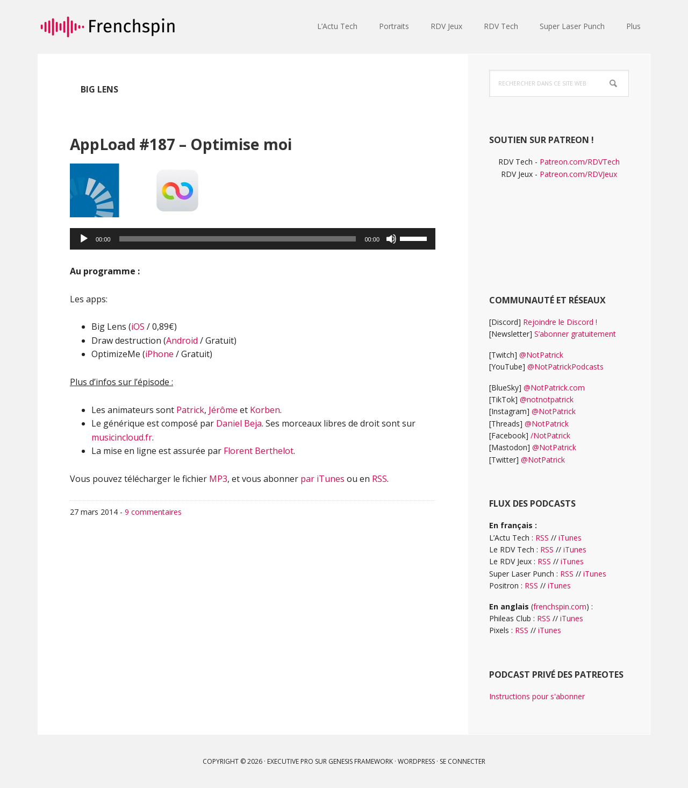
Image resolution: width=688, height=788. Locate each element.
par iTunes (322, 479)
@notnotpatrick (547, 399)
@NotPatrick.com (554, 387)
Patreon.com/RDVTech (580, 162)
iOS (138, 326)
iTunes (570, 538)
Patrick (190, 410)
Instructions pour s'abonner (537, 696)
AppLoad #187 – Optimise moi (235, 141)
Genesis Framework (360, 761)
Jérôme (223, 410)
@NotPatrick (541, 355)
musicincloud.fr (121, 437)
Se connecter (462, 761)
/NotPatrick (550, 435)
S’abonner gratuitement (575, 334)
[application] (252, 239)
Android (182, 340)
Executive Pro (290, 761)
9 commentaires (153, 512)
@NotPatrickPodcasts (565, 366)
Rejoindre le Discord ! (560, 322)
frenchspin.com (559, 606)
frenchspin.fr (107, 27)
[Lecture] (83, 238)
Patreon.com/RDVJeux (578, 174)
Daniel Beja (239, 423)
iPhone (159, 354)
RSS (379, 479)
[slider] (237, 239)
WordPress (416, 761)
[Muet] (391, 238)
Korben (265, 410)
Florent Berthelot (258, 451)
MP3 (218, 479)
